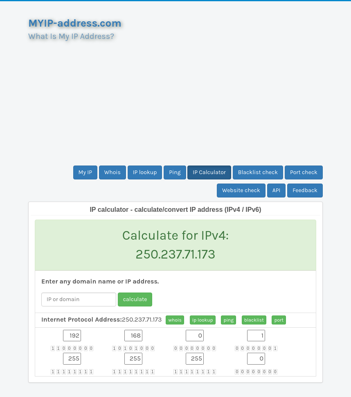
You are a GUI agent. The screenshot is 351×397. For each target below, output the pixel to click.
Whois (112, 172)
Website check (241, 190)
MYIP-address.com (75, 23)
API (276, 190)
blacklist (254, 320)
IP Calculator (209, 172)
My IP (85, 172)
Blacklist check (258, 172)
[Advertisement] (175, 100)
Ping (174, 172)
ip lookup (202, 320)
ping (228, 320)
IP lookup (145, 172)
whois (174, 320)
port (278, 320)
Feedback (304, 190)
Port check (303, 172)
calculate (135, 299)
